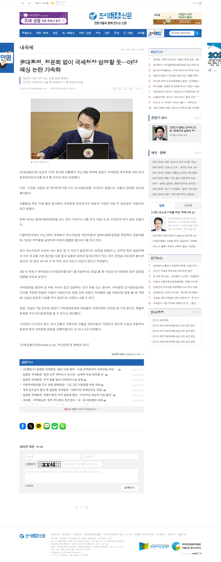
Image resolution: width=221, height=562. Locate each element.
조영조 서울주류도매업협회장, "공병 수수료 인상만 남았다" (177, 281)
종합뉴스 (27, 33)
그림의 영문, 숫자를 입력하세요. (80, 464)
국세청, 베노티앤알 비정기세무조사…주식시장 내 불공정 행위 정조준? (177, 297)
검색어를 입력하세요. (181, 33)
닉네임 (30, 456)
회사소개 (55, 534)
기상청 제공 (59, 4)
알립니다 (182, 534)
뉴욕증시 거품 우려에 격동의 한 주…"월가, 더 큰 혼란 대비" (177, 303)
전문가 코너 (159, 117)
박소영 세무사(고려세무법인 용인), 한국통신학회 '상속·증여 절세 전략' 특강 (177, 81)
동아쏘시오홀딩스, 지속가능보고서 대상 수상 (176, 70)
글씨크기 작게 (141, 88)
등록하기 (129, 487)
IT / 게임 (128, 33)
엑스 (30, 426)
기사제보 (161, 534)
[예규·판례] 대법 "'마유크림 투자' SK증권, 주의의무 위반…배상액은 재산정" (176, 194)
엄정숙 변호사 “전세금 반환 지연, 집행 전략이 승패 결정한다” (177, 75)
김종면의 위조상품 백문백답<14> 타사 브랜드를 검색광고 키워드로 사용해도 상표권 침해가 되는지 (177, 287)
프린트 (125, 89)
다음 (87, 507)
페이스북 (23, 426)
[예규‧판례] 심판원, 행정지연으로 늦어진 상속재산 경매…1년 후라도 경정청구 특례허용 (176, 183)
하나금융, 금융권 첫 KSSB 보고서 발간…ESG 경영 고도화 (177, 86)
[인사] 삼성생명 (160, 320)
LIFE (107, 33)
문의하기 (172, 534)
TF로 (116, 33)
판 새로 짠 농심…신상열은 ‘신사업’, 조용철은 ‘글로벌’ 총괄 (177, 276)
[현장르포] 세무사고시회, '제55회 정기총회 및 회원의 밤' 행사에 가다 (177, 292)
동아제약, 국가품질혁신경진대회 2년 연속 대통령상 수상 (177, 65)
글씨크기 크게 (137, 88)
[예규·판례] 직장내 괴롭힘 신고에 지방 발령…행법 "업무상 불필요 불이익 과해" (176, 172)
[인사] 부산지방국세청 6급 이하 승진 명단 (173, 325)
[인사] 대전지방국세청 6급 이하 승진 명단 (173, 341)
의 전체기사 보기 (126, 354)
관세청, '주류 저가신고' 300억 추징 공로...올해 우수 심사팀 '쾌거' (177, 59)
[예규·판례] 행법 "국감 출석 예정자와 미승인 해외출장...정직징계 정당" (176, 178)
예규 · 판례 (158, 152)
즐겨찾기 (29, 3)
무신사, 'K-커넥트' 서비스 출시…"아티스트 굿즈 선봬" (177, 102)
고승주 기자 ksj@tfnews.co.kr (33, 88)
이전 (76, 507)
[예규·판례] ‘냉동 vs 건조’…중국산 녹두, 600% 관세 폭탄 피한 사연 (176, 167)
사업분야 (77, 534)
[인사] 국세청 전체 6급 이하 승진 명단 (172, 271)
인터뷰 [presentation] (188, 205)
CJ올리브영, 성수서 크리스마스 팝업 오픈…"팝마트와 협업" (177, 97)
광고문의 (66, 534)
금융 (55, 33)
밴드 (62, 426)
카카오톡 (38, 426)
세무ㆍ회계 (42, 33)
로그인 (195, 3)
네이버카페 (54, 426)
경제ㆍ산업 (85, 33)
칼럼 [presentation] (161, 205)
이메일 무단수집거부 (144, 534)
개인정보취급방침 (92, 534)
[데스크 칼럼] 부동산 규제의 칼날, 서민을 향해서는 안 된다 (175, 246)
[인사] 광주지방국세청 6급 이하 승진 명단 (173, 336)
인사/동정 (157, 312)
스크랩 (131, 89)
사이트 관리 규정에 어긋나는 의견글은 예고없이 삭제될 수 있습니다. (64, 471)
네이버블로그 (46, 426)
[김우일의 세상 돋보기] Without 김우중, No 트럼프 (175, 235)
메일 (120, 89)
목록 (114, 89)
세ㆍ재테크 (68, 33)
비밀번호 (89, 456)
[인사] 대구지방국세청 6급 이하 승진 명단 (173, 331)
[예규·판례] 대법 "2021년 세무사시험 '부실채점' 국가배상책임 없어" (177, 107)
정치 (97, 33)
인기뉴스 (156, 258)
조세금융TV (155, 33)
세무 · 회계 (130, 49)
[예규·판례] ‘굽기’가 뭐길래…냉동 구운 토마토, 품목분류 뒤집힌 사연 (176, 189)
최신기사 (156, 52)
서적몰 (140, 33)
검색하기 (197, 33)
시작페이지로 (23, 3)
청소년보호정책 (117, 534)
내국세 (141, 49)
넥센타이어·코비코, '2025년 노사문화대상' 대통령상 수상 (177, 91)
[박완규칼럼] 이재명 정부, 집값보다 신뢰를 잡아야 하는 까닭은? (175, 241)
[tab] (162, 205)
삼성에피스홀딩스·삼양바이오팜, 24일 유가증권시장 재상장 (177, 265)
